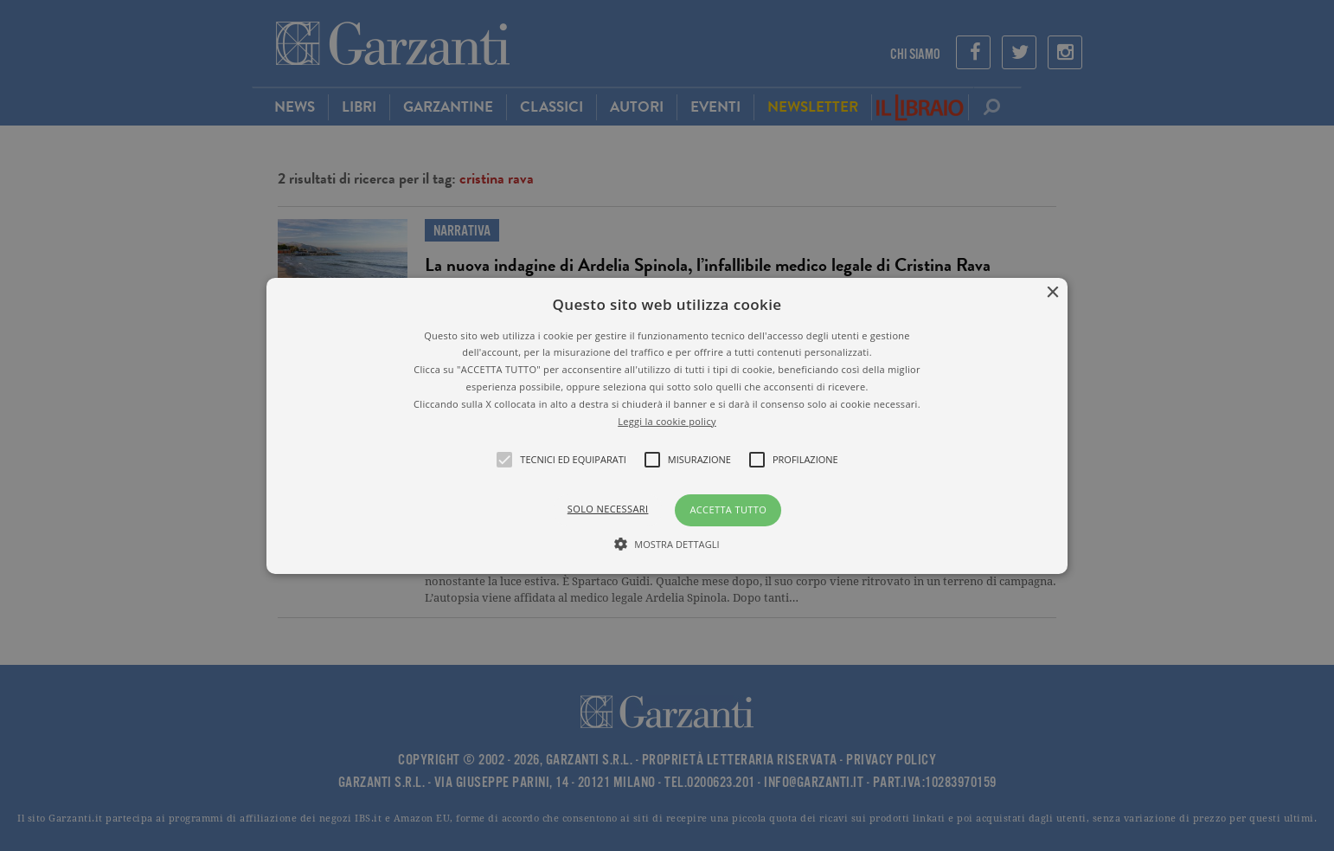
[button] (666, 425)
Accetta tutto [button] (727, 509)
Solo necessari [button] (608, 508)
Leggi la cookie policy (667, 420)
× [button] (1052, 292)
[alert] (667, 425)
